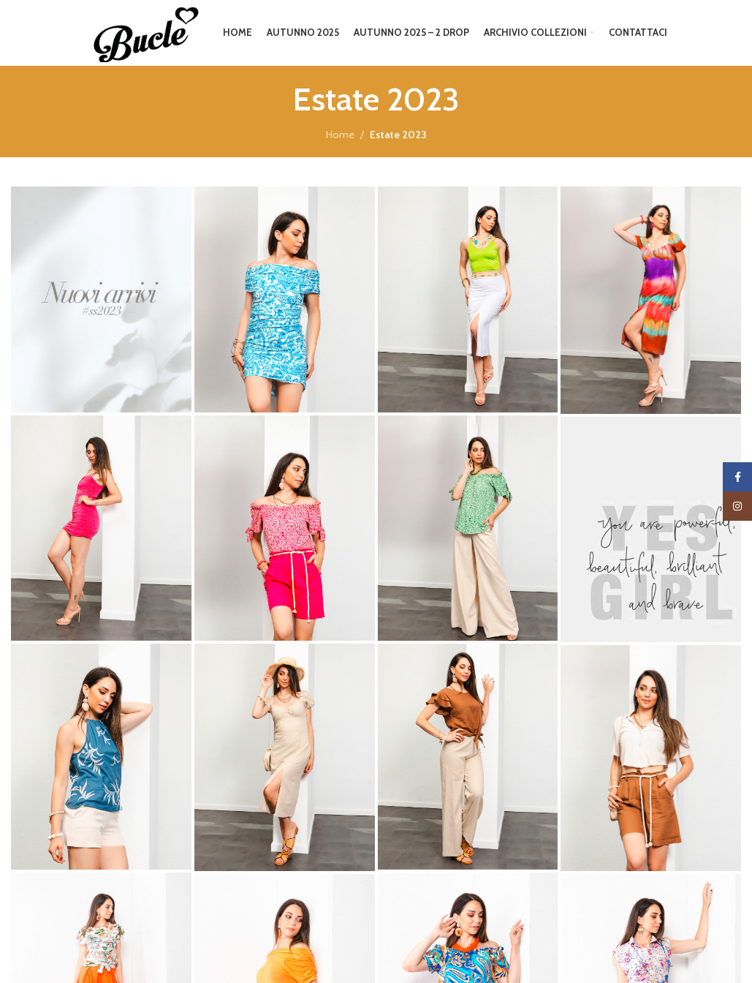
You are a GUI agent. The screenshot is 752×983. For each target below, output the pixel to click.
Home (340, 134)
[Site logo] (143, 31)
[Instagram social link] (737, 506)
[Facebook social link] (737, 477)
